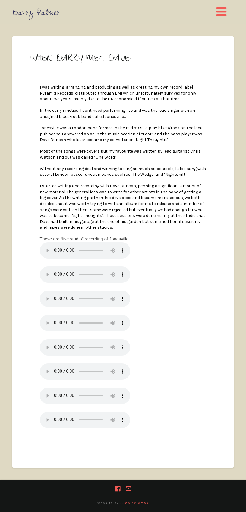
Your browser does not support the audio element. (85, 250)
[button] (222, 12)
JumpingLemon (134, 503)
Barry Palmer (36, 14)
